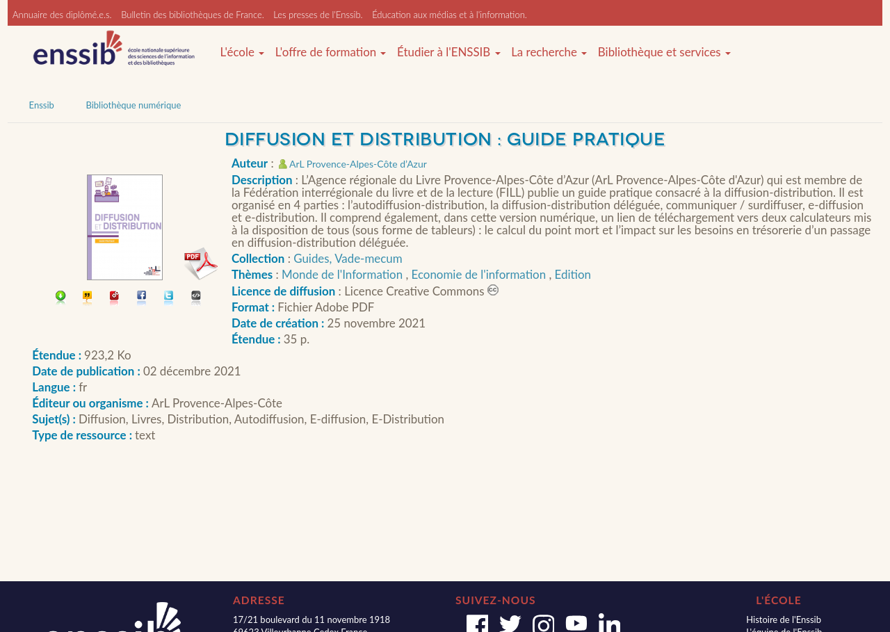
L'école (242, 52)
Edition (573, 274)
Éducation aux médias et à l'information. (449, 14)
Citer (88, 299)
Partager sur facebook (142, 299)
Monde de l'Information (343, 274)
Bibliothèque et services (664, 52)
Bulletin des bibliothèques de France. (192, 14)
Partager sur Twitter (169, 299)
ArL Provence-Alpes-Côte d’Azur (358, 164)
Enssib (41, 105)
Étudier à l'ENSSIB (449, 52)
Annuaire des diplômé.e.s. (62, 14)
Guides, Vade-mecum (347, 258)
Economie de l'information (480, 274)
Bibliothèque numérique (133, 105)
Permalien (115, 299)
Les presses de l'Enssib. (317, 14)
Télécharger (61, 299)
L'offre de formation (331, 52)
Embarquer (196, 299)
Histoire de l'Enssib (783, 619)
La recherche (549, 52)
